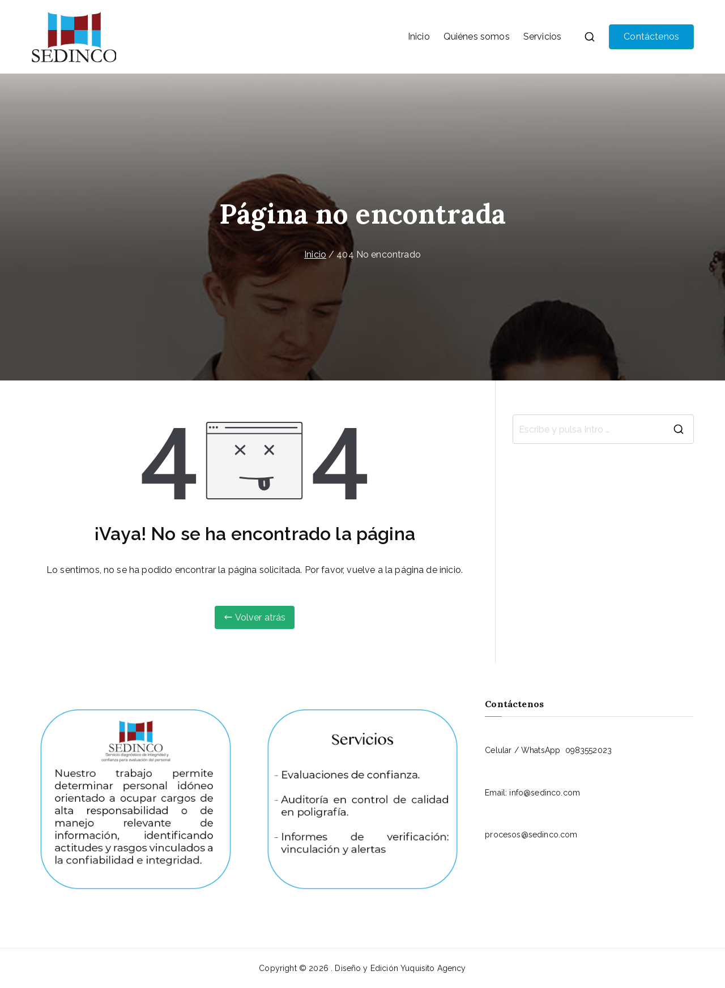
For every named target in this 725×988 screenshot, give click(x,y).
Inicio (419, 36)
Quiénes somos (476, 36)
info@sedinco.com (544, 792)
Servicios (542, 36)
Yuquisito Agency (433, 968)
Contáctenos (651, 36)
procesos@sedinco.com (531, 834)
